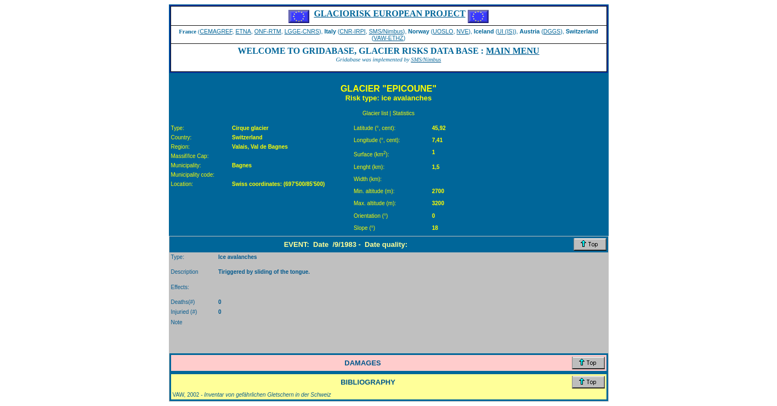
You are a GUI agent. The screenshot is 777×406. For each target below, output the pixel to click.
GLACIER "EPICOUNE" (388, 88)
